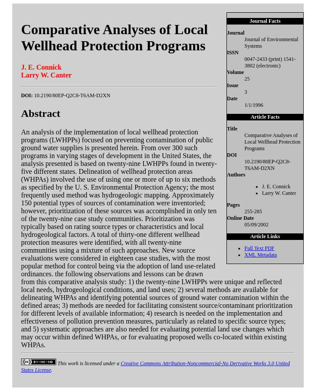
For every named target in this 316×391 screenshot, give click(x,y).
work (73, 363)
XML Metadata (260, 255)
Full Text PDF (259, 248)
